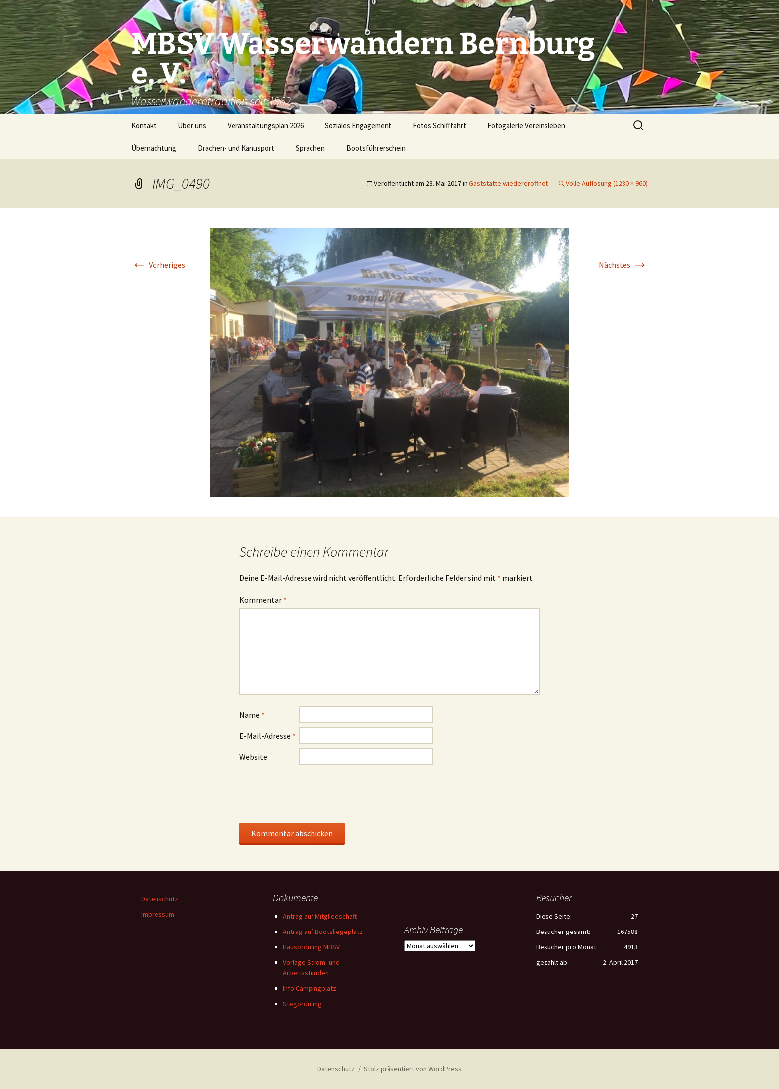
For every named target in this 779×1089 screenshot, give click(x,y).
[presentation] (314, 793)
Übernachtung (153, 148)
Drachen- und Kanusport (236, 148)
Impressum (157, 914)
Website (253, 757)
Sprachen (310, 148)
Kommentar (263, 600)
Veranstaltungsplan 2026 (266, 125)
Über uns (192, 125)
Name (252, 715)
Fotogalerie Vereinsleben (526, 125)
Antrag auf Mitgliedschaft (320, 916)
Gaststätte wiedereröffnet (508, 183)
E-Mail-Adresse (267, 736)
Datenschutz (159, 898)
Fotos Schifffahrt (439, 125)
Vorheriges (158, 265)
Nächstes (623, 265)
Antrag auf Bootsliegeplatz (323, 931)
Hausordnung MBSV (311, 946)
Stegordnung (302, 1003)
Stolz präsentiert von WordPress (413, 1068)
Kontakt (143, 125)
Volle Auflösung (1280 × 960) (607, 183)
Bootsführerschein (376, 148)
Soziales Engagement (358, 125)
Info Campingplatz (309, 988)
